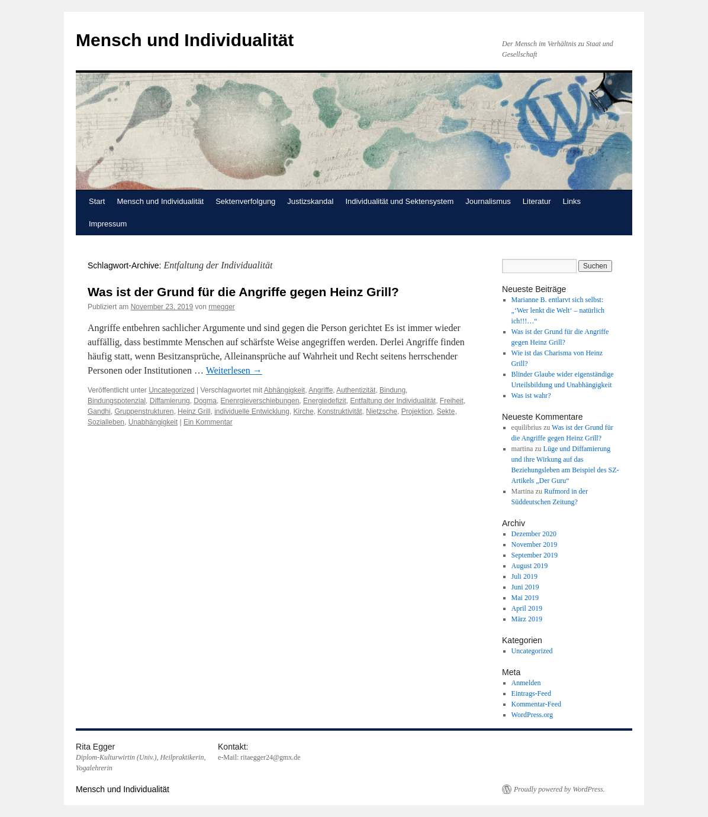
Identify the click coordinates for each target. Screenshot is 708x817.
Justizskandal (310, 201)
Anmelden (526, 683)
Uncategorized (171, 390)
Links (572, 201)
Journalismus (488, 201)
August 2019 (529, 566)
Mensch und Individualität (185, 40)
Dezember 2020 (533, 534)
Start (97, 201)
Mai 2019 (525, 598)
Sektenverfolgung (245, 201)
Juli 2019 (524, 576)
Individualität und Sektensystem (399, 201)
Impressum (108, 223)
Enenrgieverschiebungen (260, 401)
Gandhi (99, 411)
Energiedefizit (324, 401)
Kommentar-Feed (536, 704)
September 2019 (534, 555)
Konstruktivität (339, 411)
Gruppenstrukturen (143, 411)
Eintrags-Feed (531, 693)
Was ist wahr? (531, 395)
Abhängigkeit (284, 390)
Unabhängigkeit (153, 422)
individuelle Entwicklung (251, 411)
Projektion (417, 411)
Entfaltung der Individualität (393, 401)
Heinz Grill (194, 411)
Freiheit (452, 401)
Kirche (304, 411)
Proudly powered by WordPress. (559, 789)
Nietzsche (381, 411)
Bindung (392, 390)
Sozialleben (106, 422)
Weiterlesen (234, 370)
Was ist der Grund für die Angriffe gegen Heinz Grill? (243, 292)
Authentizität (355, 390)
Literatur (537, 201)
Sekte (446, 411)
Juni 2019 (525, 587)
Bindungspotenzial (117, 401)
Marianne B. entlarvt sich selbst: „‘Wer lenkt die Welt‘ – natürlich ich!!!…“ (557, 310)
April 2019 (526, 608)
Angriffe (320, 390)
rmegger (221, 307)
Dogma (205, 401)
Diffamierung (170, 401)
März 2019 (526, 619)
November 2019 (534, 544)
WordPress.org (532, 715)
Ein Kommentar (208, 422)
